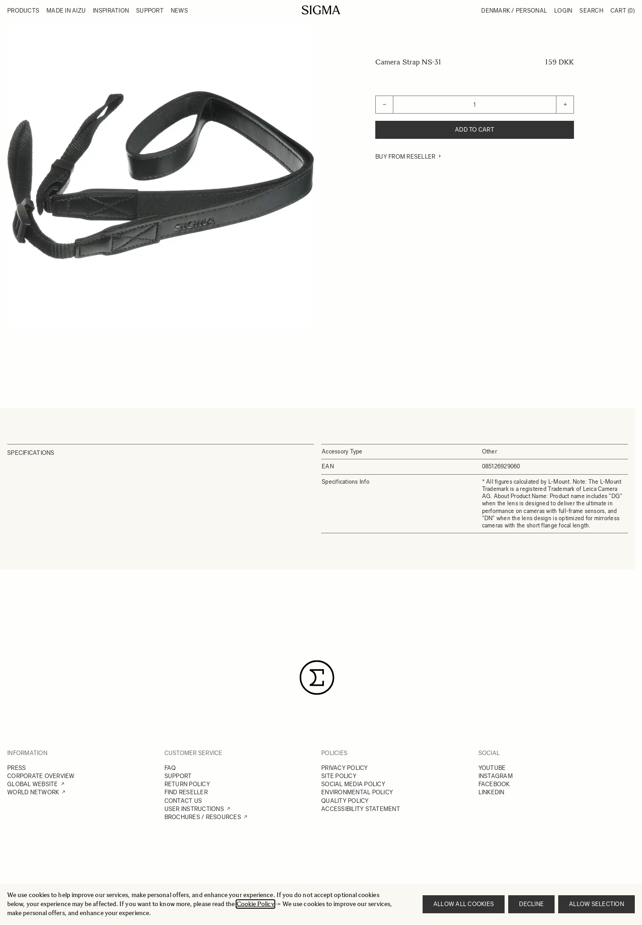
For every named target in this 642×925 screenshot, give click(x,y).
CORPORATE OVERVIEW (41, 776)
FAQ (170, 768)
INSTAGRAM (495, 776)
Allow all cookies (463, 904)
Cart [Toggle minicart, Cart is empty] (622, 10)
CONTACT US (183, 800)
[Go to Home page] (321, 9)
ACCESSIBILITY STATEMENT (360, 809)
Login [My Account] (563, 10)
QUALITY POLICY (345, 800)
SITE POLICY (338, 776)
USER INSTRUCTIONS (194, 809)
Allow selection (596, 904)
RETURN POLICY (187, 784)
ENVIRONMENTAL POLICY (357, 792)
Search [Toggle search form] (591, 10)
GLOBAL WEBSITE (32, 784)
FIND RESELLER (186, 792)
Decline (531, 904)
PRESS (16, 768)
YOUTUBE (492, 768)
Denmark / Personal (514, 10)
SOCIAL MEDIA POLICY (353, 784)
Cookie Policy (255, 904)
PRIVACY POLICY (344, 768)
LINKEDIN (491, 792)
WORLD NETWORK (33, 792)
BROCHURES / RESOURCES (202, 817)
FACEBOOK (494, 784)
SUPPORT (178, 776)
